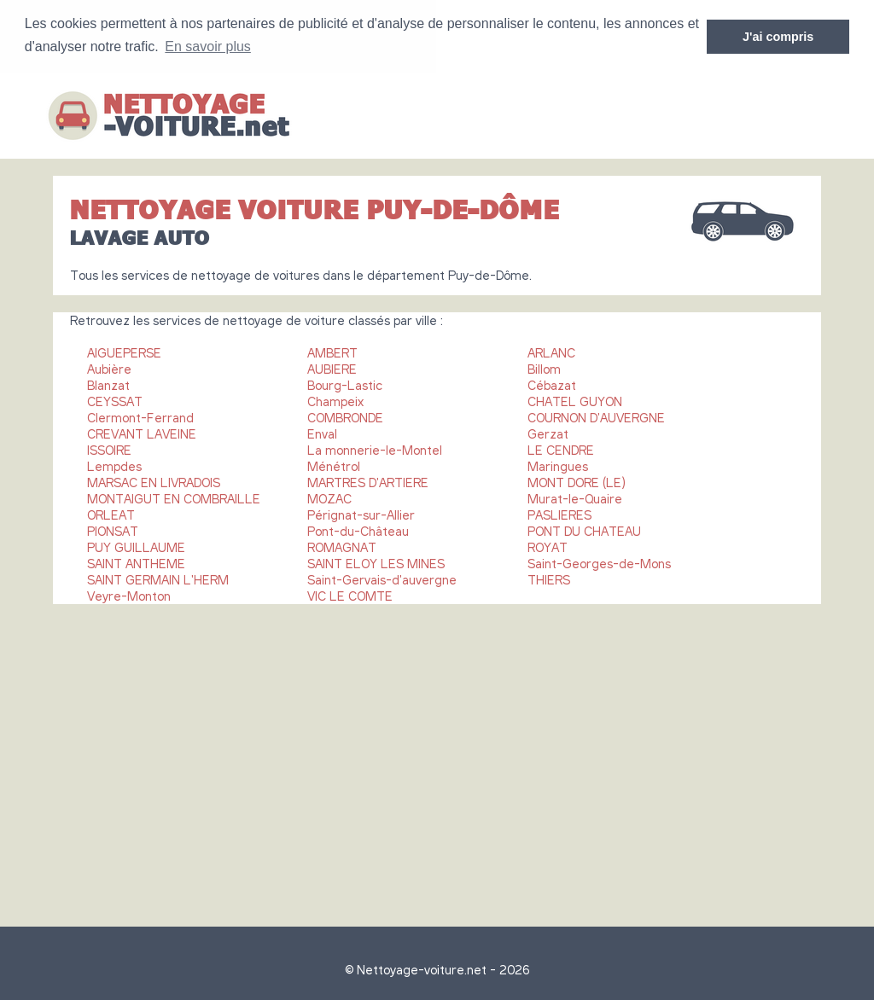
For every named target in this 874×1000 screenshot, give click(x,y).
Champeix (335, 400)
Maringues (557, 465)
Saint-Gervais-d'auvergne (382, 578)
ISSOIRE (109, 448)
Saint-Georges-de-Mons (599, 562)
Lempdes (114, 465)
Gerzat (547, 432)
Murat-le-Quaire (574, 497)
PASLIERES (559, 513)
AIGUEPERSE (124, 351)
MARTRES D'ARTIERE (367, 481)
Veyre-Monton (129, 594)
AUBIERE (332, 367)
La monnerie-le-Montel (374, 448)
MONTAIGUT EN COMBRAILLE (173, 497)
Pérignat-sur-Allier (361, 513)
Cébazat (551, 384)
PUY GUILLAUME (136, 546)
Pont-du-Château (358, 530)
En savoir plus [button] (208, 46)
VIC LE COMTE (350, 594)
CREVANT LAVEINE (141, 432)
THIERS (548, 578)
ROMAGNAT (341, 546)
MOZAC (329, 497)
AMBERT (332, 351)
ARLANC (551, 351)
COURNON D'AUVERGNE (596, 416)
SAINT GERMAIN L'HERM (158, 578)
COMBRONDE (345, 416)
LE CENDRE (560, 448)
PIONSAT (112, 530)
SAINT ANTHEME (136, 562)
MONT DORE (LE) (576, 481)
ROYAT (547, 546)
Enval (322, 432)
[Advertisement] (437, 756)
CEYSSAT (115, 400)
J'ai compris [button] (778, 37)
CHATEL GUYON (574, 400)
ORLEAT (111, 513)
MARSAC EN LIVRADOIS (153, 481)
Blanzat (108, 384)
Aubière (109, 367)
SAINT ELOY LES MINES (376, 562)
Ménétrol (333, 465)
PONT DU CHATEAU (584, 530)
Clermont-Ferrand (140, 416)
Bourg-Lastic (344, 384)
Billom (544, 367)
